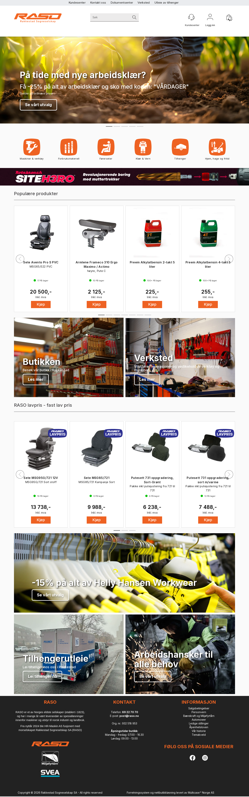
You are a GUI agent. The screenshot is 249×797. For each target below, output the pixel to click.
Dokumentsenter (122, 2)
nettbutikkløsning (165, 792)
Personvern (199, 712)
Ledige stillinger (199, 723)
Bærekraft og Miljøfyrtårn (198, 715)
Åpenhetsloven (198, 727)
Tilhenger (180, 150)
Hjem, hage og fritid (217, 150)
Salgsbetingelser (198, 708)
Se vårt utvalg (38, 104)
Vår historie (199, 731)
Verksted (144, 2)
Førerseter (106, 150)
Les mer (35, 379)
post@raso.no (129, 715)
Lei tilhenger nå (42, 676)
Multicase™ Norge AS (201, 792)
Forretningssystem (138, 792)
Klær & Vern (143, 150)
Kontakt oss (98, 2)
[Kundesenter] (191, 17)
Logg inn (210, 18)
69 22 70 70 (130, 712)
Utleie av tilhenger (166, 2)
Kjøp (41, 304)
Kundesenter (77, 2)
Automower (199, 719)
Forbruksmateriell (68, 150)
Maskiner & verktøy (31, 150)
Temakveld (199, 734)
